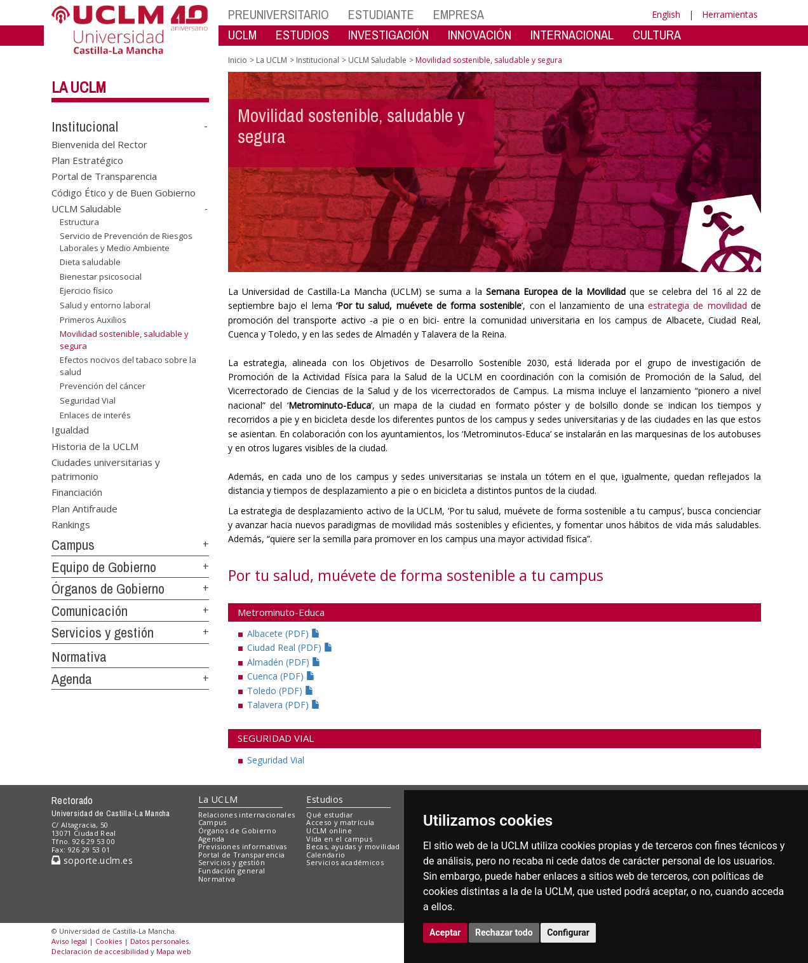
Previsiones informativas (242, 846)
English (666, 14)
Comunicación (89, 610)
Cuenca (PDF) (281, 676)
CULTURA (657, 34)
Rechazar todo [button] (504, 932)
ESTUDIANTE (381, 14)
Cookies (108, 941)
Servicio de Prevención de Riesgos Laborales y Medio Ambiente (126, 242)
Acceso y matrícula (340, 822)
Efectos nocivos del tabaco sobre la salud (128, 366)
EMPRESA (458, 14)
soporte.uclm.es (92, 860)
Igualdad (70, 429)
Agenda (71, 678)
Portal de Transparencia (104, 176)
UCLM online (329, 830)
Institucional (84, 126)
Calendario (325, 854)
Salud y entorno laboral (105, 305)
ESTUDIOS (302, 34)
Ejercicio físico (86, 290)
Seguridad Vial (88, 400)
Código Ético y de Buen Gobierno (123, 192)
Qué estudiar (329, 814)
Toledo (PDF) (280, 691)
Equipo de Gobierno (103, 567)
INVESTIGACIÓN (388, 34)
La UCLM (78, 87)
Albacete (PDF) (283, 633)
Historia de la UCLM (94, 445)
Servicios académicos (345, 862)
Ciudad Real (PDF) (290, 647)
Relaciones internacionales (246, 814)
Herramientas (730, 14)
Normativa (79, 656)
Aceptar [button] (445, 932)
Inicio (237, 60)
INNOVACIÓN (479, 34)
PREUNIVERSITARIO (278, 14)
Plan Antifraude (84, 508)
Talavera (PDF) (283, 705)
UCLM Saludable (86, 208)
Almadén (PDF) (284, 662)
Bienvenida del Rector (99, 143)
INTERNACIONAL (572, 34)
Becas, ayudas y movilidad (353, 846)
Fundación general (232, 870)
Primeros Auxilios (93, 319)
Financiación (76, 492)
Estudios (324, 799)
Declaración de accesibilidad (100, 951)
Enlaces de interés (95, 414)
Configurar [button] (568, 932)
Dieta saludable (90, 262)
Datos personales (159, 941)
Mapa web (173, 951)
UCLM (242, 34)
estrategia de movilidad (697, 305)
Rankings (70, 524)
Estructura (79, 222)
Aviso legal (69, 941)
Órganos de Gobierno (108, 588)
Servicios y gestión (102, 632)
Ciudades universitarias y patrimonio (105, 469)
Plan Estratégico (87, 160)
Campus (73, 544)
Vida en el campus (339, 838)
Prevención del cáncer (102, 386)
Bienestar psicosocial (101, 276)
